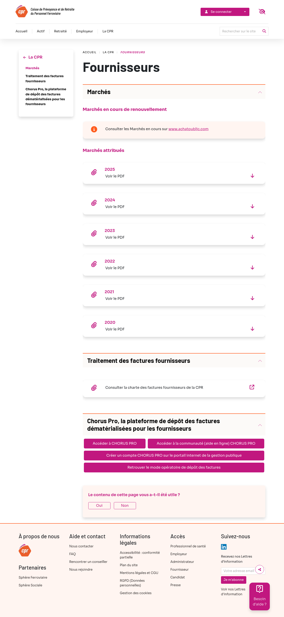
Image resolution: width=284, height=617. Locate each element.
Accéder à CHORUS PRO (115, 443)
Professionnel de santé (188, 546)
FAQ (72, 554)
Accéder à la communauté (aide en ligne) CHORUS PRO (206, 443)
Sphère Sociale (30, 585)
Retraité (60, 31)
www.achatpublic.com (188, 129)
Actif (41, 31)
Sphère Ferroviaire (33, 578)
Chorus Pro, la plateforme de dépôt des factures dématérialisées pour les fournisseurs (46, 96)
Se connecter (218, 12)
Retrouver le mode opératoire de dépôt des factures (174, 467)
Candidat (177, 577)
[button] (174, 92)
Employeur (84, 31)
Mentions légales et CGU (139, 573)
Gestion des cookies (136, 593)
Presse (175, 585)
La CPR (108, 31)
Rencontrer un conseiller (88, 562)
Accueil (21, 31)
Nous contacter (81, 546)
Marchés (33, 68)
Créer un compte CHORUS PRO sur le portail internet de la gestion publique (174, 455)
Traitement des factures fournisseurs (44, 78)
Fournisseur (179, 570)
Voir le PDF (115, 176)
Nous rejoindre (81, 570)
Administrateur (182, 562)
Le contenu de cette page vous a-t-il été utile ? (134, 494)
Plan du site (129, 565)
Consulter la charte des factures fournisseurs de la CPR (176, 387)
